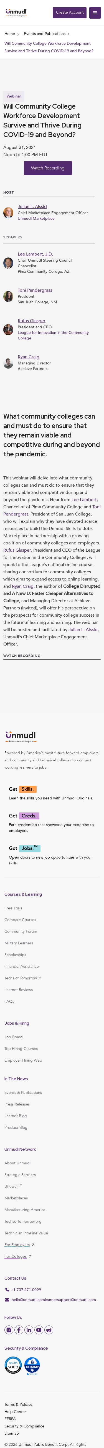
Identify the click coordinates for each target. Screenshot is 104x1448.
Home (9, 33)
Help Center (15, 1411)
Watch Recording (48, 168)
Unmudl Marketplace (36, 218)
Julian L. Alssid (83, 630)
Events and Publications (44, 33)
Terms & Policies (18, 1404)
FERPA (10, 1419)
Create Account (70, 12)
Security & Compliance (24, 1426)
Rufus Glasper (17, 550)
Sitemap (11, 1433)
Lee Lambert (84, 500)
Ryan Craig (23, 586)
